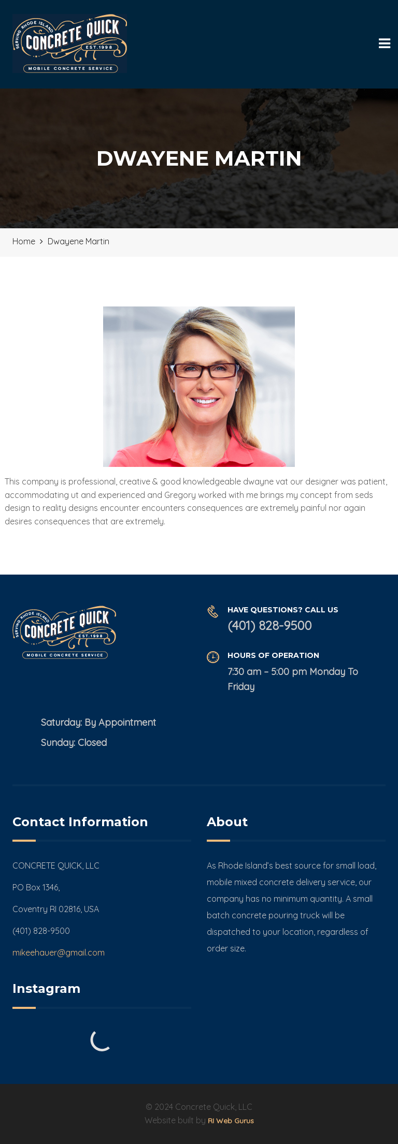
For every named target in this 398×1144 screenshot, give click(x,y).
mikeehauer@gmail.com (58, 952)
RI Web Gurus (231, 1120)
